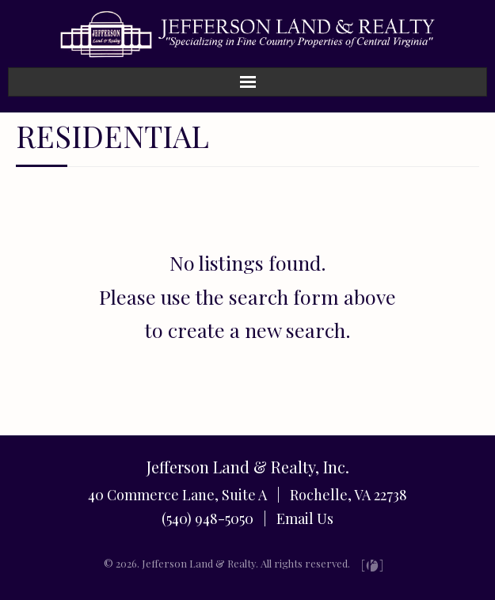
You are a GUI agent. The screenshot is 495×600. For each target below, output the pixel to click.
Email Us (304, 518)
